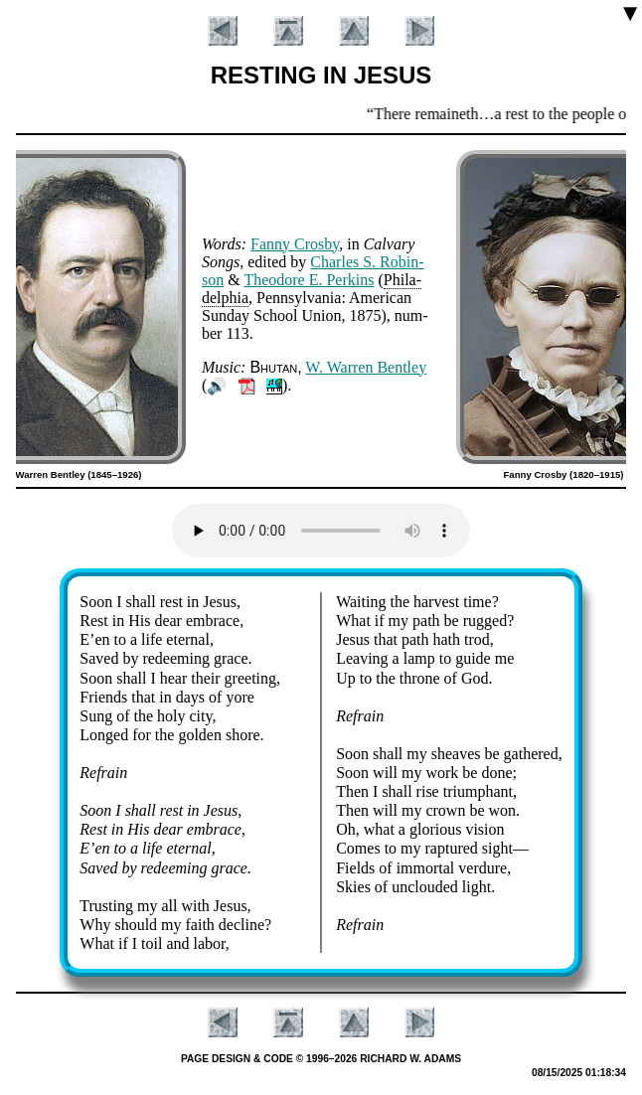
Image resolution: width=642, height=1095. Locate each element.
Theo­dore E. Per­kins (308, 279)
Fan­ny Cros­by (294, 243)
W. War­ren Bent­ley (365, 367)
